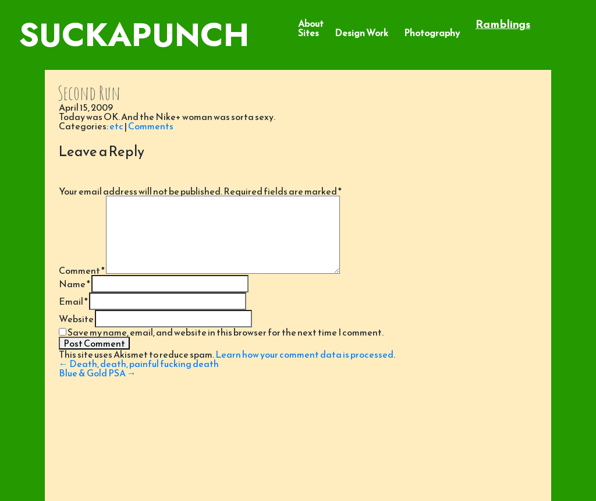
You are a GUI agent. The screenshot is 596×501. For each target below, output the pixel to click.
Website (76, 318)
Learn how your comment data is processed (304, 354)
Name (74, 283)
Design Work (361, 33)
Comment (82, 270)
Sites (308, 33)
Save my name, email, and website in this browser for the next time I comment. (226, 332)
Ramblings (503, 24)
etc (116, 126)
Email (73, 301)
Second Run (89, 93)
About (311, 23)
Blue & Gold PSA (97, 373)
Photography (432, 33)
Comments (150, 126)
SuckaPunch (134, 34)
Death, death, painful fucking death (139, 364)
